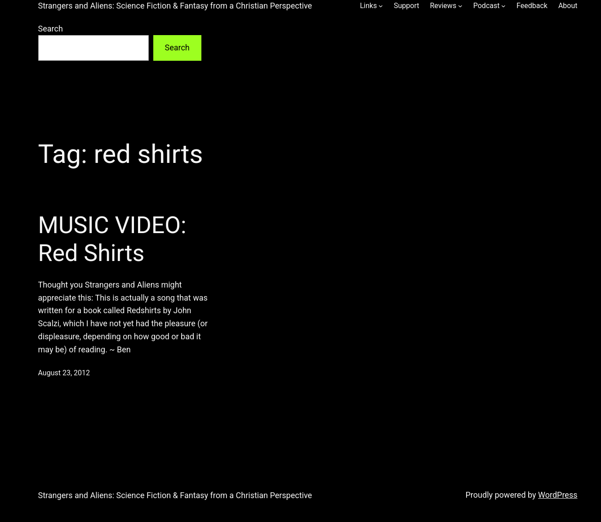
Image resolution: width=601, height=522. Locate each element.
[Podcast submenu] (503, 6)
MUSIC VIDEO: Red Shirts (112, 239)
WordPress (557, 495)
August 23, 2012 (64, 373)
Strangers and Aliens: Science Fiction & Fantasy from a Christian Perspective (175, 5)
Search (50, 28)
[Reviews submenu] (460, 6)
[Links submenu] (380, 6)
